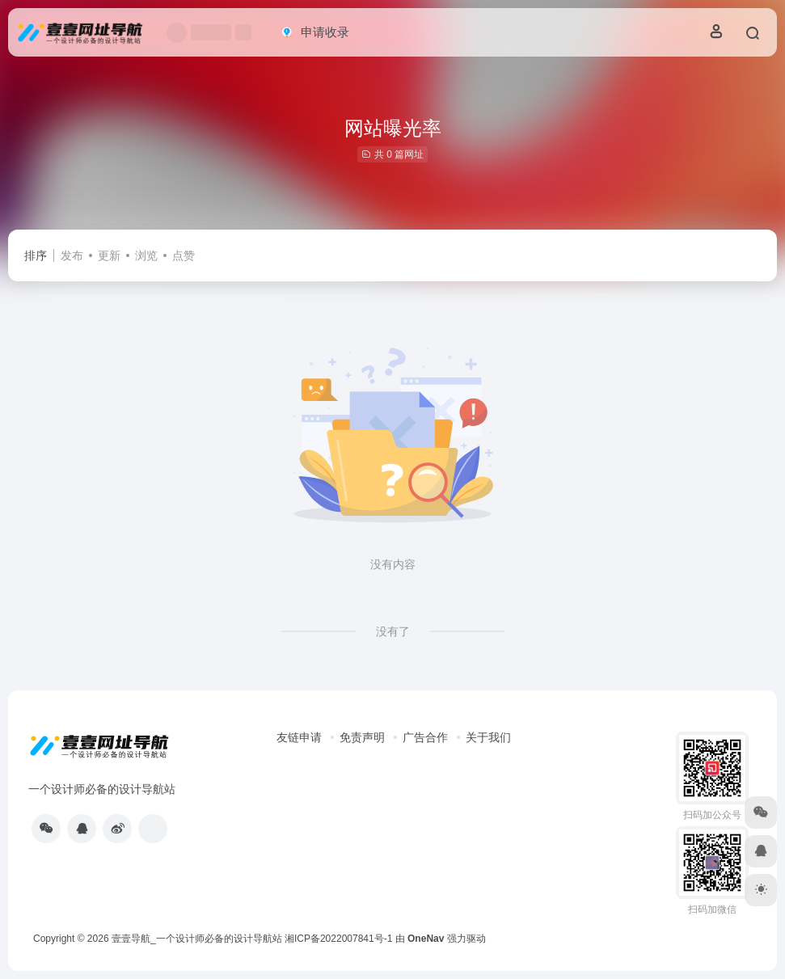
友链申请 (299, 737)
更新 (109, 255)
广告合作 (425, 737)
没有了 (393, 631)
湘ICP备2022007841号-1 (338, 938)
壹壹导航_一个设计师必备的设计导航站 (197, 938)
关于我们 (488, 737)
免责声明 (362, 737)
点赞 (183, 255)
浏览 (146, 255)
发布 (72, 255)
